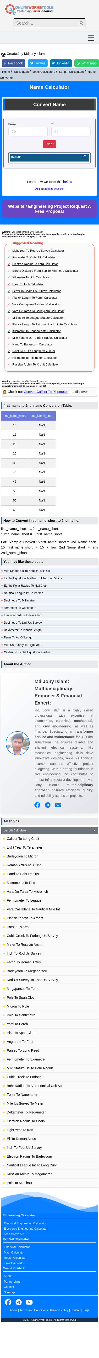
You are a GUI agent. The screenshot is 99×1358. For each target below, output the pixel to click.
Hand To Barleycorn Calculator (32, 344)
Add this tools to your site (49, 188)
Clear (49, 144)
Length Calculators (71, 71)
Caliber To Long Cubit (23, 839)
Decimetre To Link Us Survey (23, 622)
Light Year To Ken (20, 1130)
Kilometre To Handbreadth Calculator (36, 331)
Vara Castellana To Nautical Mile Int (33, 909)
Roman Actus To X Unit (24, 865)
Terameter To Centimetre (20, 608)
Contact (9, 1287)
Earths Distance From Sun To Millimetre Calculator (45, 270)
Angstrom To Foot (20, 1042)
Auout (7, 1276)
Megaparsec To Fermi (23, 989)
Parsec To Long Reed (23, 1050)
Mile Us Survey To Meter (25, 1103)
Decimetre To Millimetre (19, 600)
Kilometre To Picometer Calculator (34, 358)
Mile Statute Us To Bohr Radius (30, 1068)
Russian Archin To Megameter (29, 1174)
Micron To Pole (18, 1006)
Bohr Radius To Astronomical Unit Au (34, 1086)
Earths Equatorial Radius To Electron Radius (33, 578)
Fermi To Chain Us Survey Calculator (36, 291)
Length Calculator (50, 830)
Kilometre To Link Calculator (30, 277)
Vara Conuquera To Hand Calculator (36, 304)
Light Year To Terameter (24, 847)
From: (12, 124)
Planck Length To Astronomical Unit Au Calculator (44, 324)
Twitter (37, 63)
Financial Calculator (17, 1247)
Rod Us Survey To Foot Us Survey (32, 980)
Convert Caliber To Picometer (46, 392)
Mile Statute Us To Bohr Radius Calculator (39, 338)
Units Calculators (44, 71)
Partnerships (12, 1281)
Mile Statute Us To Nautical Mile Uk (27, 571)
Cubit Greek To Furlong (24, 1077)
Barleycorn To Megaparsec (27, 971)
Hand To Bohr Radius (23, 874)
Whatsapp (87, 63)
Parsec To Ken (17, 927)
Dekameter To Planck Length (23, 630)
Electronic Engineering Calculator (25, 1228)
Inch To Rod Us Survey (24, 953)
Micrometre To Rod (21, 883)
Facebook (13, 63)
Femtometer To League (24, 900)
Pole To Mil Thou (19, 1183)
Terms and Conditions (34, 1310)
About (13, 1310)
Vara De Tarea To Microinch (27, 891)
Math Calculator (14, 1252)
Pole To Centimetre (21, 1015)
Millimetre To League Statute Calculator (38, 317)
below (67, 182)
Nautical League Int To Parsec (23, 593)
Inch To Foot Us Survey (24, 1147)
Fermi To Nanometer (22, 1095)
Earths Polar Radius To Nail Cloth (26, 585)
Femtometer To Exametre (26, 1059)
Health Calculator (15, 1257)
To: (53, 124)
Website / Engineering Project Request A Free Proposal (49, 209)
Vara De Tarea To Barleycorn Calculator (38, 311)
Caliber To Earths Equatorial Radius (27, 652)
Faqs (86, 1310)
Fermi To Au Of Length (18, 637)
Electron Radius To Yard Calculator (35, 264)
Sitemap (9, 1292)
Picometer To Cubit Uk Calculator (34, 257)
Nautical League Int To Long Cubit (32, 1165)
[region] (49, 463)
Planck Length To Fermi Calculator (34, 297)
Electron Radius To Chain (26, 1121)
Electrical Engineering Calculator (25, 1223)
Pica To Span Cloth (21, 1033)
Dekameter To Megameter (26, 1112)
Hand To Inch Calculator (28, 284)
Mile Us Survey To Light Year (22, 645)
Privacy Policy (59, 1310)
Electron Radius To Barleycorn (29, 1156)
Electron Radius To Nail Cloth (23, 615)
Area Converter (14, 1234)
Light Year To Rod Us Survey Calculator (38, 250)
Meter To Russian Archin (25, 944)
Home (6, 71)
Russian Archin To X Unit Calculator (35, 364)
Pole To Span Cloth (21, 997)
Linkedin (61, 63)
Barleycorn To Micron (22, 856)
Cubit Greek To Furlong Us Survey (32, 936)
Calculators (21, 71)
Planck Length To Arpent (25, 918)
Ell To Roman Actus (21, 1139)
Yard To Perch (17, 1024)
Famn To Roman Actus (24, 962)
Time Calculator (14, 1263)
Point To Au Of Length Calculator (33, 351)
